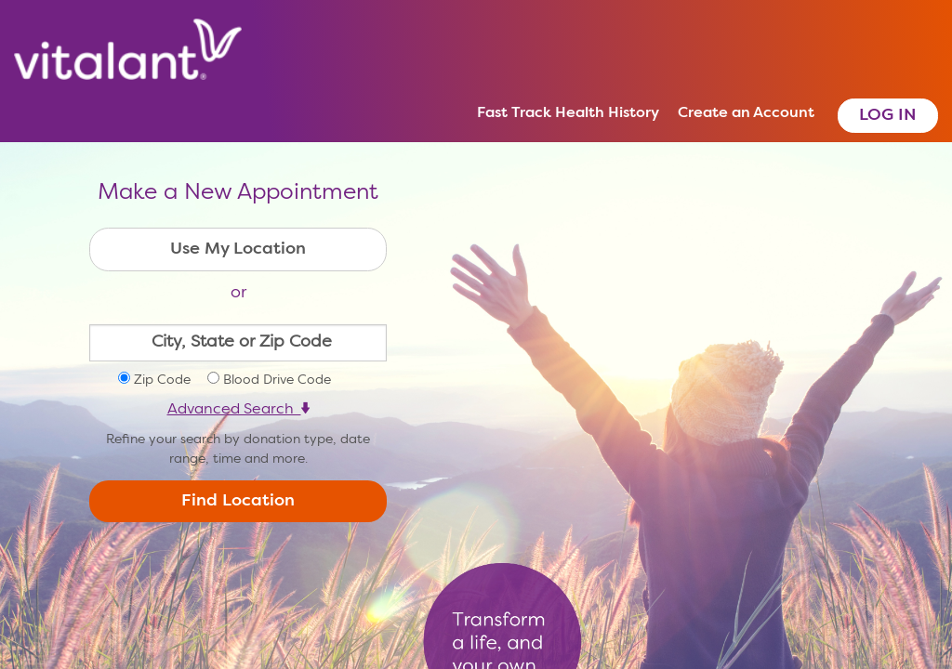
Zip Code (162, 380)
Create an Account (746, 113)
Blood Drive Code (277, 380)
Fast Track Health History (568, 113)
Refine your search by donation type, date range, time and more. (238, 449)
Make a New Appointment (238, 193)
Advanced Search (238, 409)
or (238, 292)
